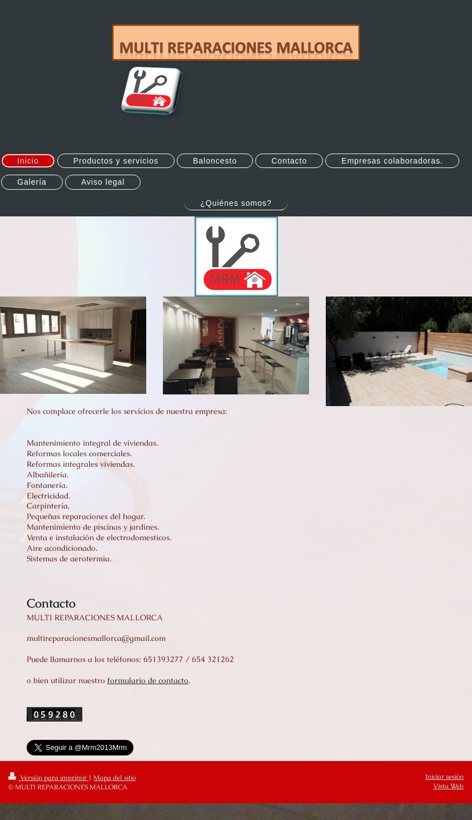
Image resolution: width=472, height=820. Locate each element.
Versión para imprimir (48, 777)
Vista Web (448, 786)
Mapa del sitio (114, 777)
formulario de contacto (147, 680)
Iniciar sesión (444, 776)
